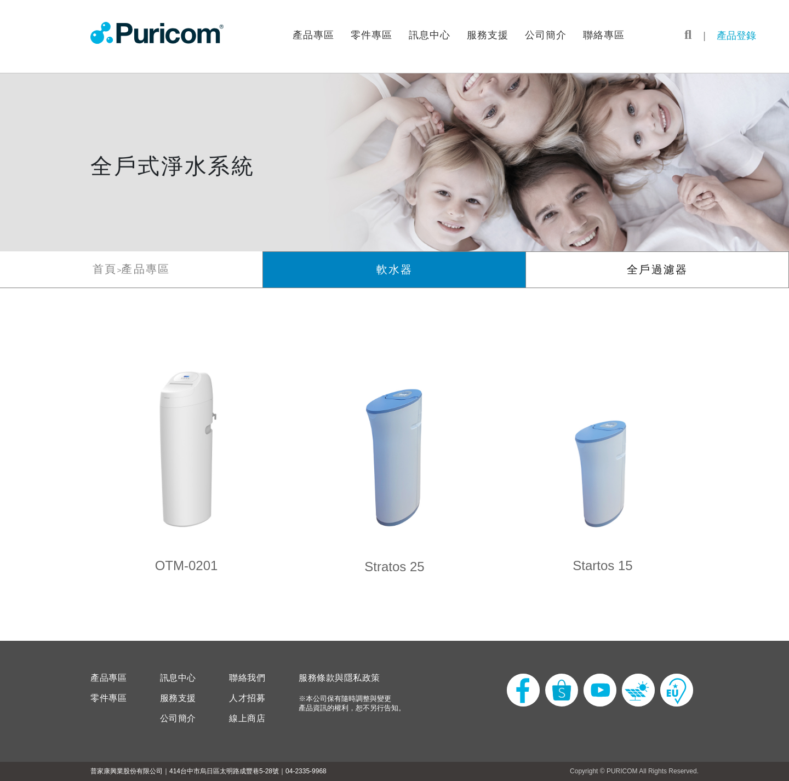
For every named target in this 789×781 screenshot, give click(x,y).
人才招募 (247, 698)
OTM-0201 (186, 565)
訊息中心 (429, 35)
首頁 (105, 269)
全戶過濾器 (657, 269)
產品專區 (313, 35)
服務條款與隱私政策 (339, 678)
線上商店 (247, 718)
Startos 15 (602, 565)
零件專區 (371, 35)
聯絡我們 (247, 678)
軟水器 (394, 269)
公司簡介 (546, 35)
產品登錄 (736, 35)
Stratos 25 (394, 566)
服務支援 (487, 35)
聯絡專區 (604, 35)
